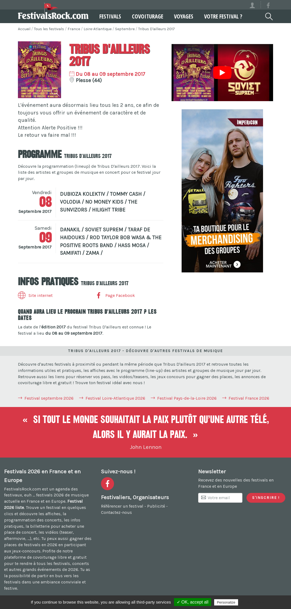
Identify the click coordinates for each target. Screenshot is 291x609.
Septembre (125, 29)
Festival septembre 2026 (49, 398)
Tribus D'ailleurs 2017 (156, 29)
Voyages (183, 16)
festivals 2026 (50, 495)
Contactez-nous (116, 512)
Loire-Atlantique (98, 29)
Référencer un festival (122, 506)
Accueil (24, 29)
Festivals (110, 16)
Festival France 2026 (249, 398)
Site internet (35, 295)
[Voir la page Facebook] (268, 6)
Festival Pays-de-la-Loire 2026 (187, 398)
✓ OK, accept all (192, 602)
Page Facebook (115, 295)
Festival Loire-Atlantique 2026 (115, 398)
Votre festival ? (223, 16)
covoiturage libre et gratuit (60, 557)
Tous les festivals (49, 29)
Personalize (226, 602)
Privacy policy (252, 602)
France (74, 29)
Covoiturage (147, 16)
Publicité (156, 506)
